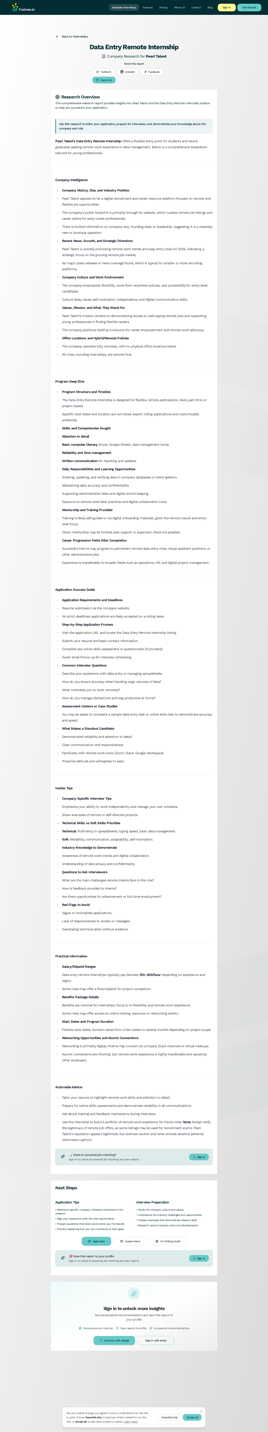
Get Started (249, 7)
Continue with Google (114, 1340)
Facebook (151, 71)
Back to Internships (72, 36)
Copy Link (104, 80)
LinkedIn (127, 71)
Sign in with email (155, 1340)
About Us (179, 7)
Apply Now (96, 1241)
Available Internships (124, 7)
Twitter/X (103, 71)
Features (148, 7)
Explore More (130, 1241)
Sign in (227, 7)
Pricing (163, 7)
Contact (196, 7)
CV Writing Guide (167, 1241)
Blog (210, 7)
